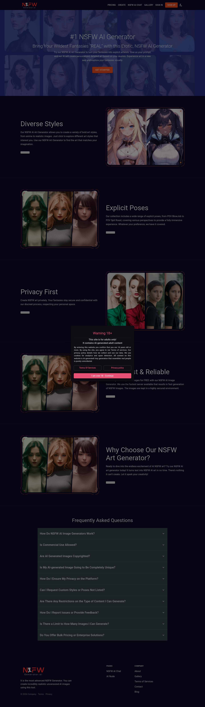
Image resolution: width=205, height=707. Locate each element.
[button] (87, 368)
